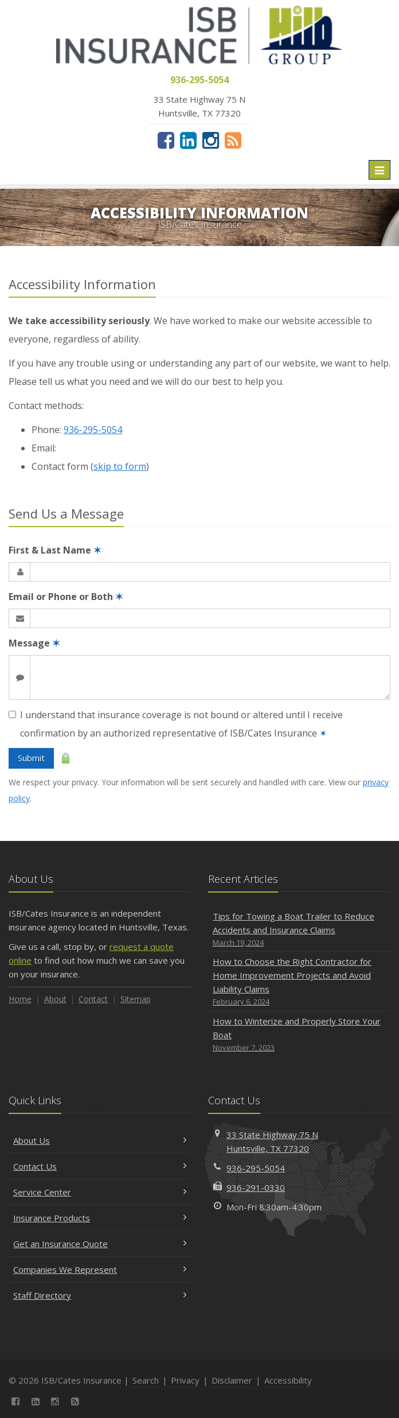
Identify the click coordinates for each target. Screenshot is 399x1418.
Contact (93, 999)
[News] (233, 140)
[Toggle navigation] (379, 170)
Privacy (185, 1380)
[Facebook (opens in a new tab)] (166, 140)
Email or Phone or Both (66, 596)
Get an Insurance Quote (99, 1243)
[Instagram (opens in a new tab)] (210, 140)
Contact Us (99, 1166)
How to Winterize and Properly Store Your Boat (299, 1034)
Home (20, 999)
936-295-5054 (93, 429)
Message (34, 643)
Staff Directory (99, 1295)
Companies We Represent (99, 1269)
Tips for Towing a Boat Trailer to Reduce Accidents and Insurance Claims (299, 929)
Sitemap (135, 999)
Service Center (99, 1192)
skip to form (119, 466)
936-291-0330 (255, 1187)
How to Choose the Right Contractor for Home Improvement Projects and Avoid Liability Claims (299, 982)
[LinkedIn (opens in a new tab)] (188, 140)
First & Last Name (55, 550)
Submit (31, 757)
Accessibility (288, 1380)
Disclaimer (232, 1380)
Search (145, 1380)
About (55, 999)
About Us (99, 1140)
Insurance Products (99, 1218)
